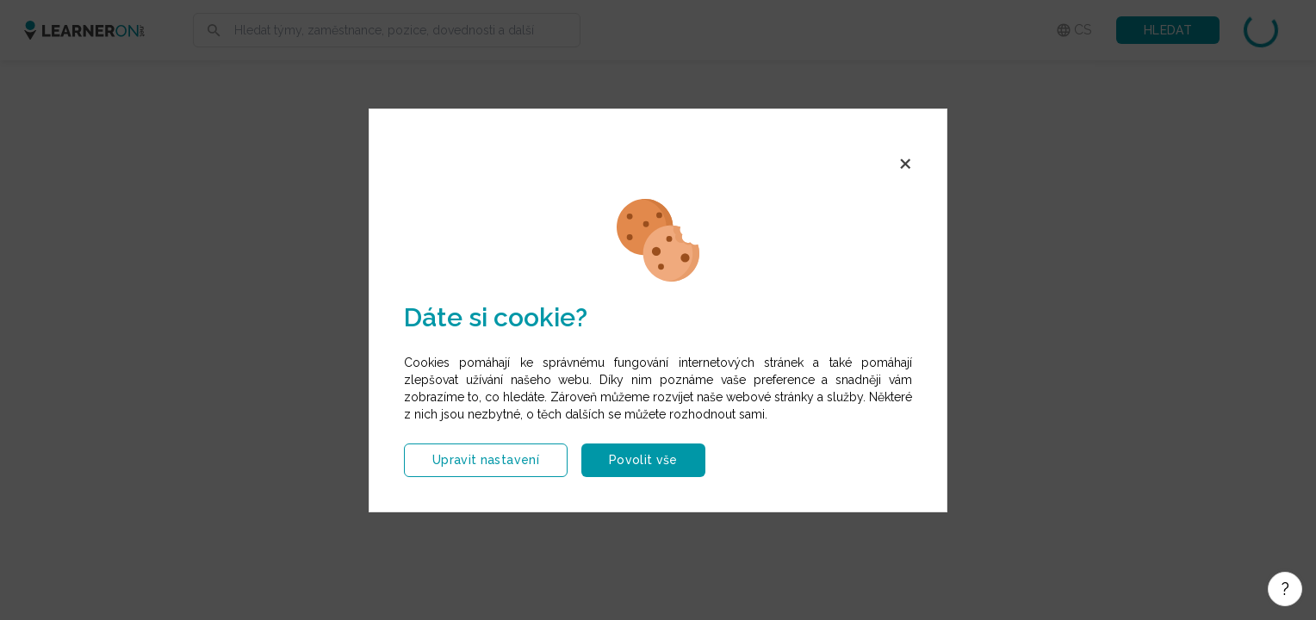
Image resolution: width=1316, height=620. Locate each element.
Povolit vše (643, 460)
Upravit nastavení (485, 460)
